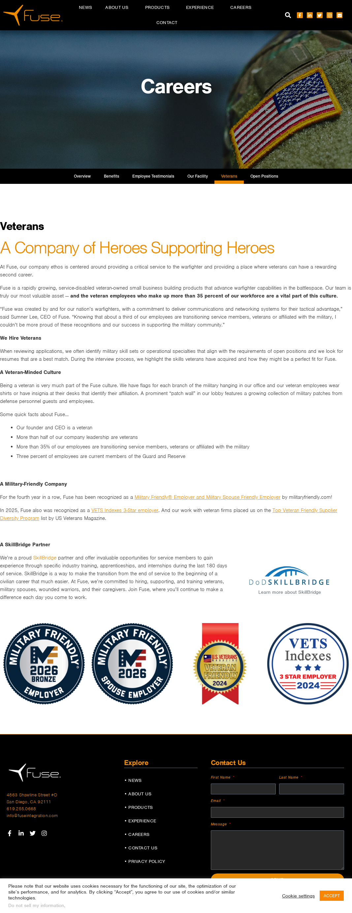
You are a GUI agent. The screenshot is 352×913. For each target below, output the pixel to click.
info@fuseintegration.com (32, 815)
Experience (201, 7)
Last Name (289, 777)
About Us (118, 7)
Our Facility (197, 176)
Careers (242, 7)
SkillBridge (44, 558)
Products (159, 7)
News (85, 7)
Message (219, 824)
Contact (166, 22)
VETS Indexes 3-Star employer (124, 510)
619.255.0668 (21, 809)
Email (216, 800)
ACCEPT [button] (332, 896)
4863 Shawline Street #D (32, 795)
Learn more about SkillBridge (289, 592)
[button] (288, 15)
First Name (221, 777)
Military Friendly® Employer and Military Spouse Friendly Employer (207, 497)
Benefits (111, 176)
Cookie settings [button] (298, 896)
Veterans (229, 176)
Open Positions (264, 176)
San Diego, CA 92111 (29, 802)
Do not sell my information (36, 905)
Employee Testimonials (153, 176)
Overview (82, 176)
